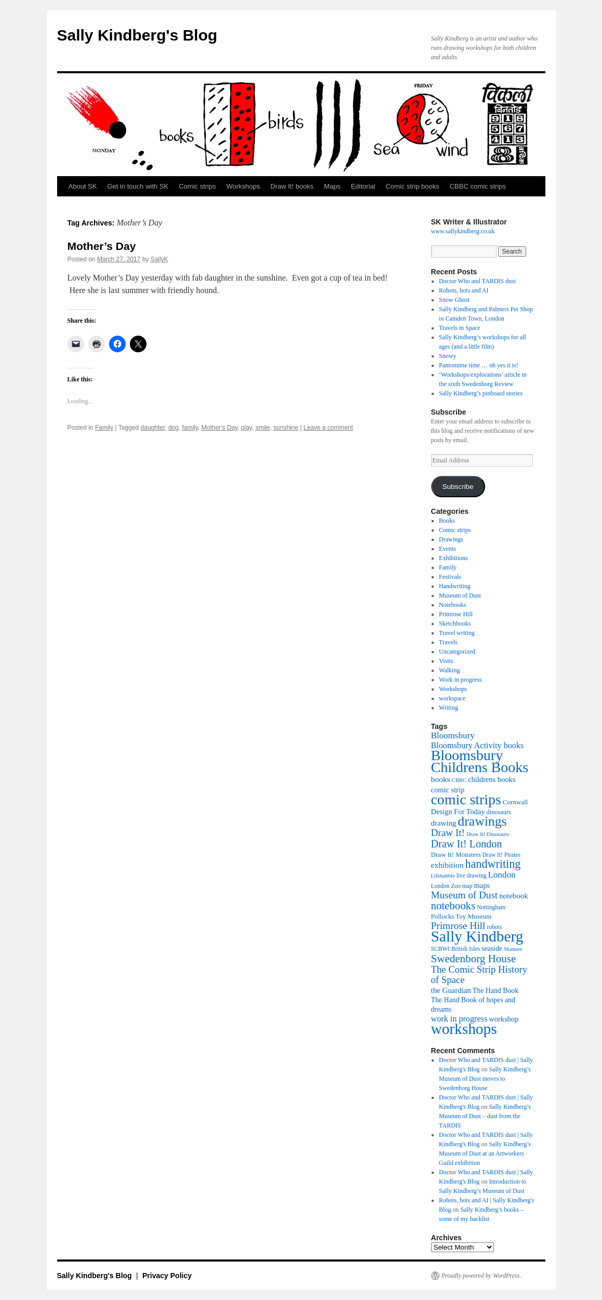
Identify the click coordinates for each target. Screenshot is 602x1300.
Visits (446, 661)
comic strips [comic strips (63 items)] (466, 799)
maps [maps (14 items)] (482, 885)
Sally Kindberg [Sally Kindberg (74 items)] (477, 936)
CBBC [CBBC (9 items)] (459, 780)
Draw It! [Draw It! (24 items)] (448, 832)
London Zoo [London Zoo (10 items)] (446, 886)
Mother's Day (219, 427)
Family (104, 427)
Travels (448, 642)
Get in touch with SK (137, 186)
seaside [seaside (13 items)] (491, 948)
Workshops (243, 186)
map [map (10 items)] (467, 886)
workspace (452, 698)
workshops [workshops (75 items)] (464, 1028)
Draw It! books (292, 186)
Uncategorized (457, 651)
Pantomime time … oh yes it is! (478, 365)
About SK (83, 186)
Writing (448, 707)
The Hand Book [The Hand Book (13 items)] (495, 990)
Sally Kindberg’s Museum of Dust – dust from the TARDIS (485, 1116)
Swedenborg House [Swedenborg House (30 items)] (473, 958)
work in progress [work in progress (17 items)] (459, 1018)
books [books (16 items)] (440, 779)
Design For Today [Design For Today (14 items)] (458, 811)
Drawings (451, 539)
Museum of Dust (460, 595)
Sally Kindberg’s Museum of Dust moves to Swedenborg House (485, 1079)
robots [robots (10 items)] (494, 927)
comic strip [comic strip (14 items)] (448, 790)
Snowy (447, 356)
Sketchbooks (455, 623)
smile (263, 427)
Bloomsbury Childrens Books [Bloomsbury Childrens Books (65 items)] (480, 761)
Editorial (363, 186)
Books (447, 520)
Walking (449, 670)
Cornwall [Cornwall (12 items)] (515, 802)
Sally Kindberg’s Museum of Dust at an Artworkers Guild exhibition (485, 1153)
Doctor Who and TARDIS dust (477, 281)
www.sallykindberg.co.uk (463, 231)
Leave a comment (328, 427)
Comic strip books (412, 186)
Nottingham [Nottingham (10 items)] (491, 907)
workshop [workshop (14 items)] (503, 1019)
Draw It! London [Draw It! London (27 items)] (466, 844)
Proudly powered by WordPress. (481, 1275)
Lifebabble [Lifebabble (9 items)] (443, 876)
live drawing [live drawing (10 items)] (472, 875)
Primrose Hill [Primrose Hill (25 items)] (458, 925)
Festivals (450, 576)
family (190, 427)
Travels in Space (459, 327)
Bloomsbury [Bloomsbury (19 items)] (453, 735)
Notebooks (452, 604)
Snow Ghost (454, 299)
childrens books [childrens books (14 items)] (491, 779)
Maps (332, 186)
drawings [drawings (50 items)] (482, 821)
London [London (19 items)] (501, 875)
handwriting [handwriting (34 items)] (492, 863)
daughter (153, 427)
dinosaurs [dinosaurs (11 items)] (499, 812)
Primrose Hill (456, 614)
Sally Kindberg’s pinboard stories (481, 393)
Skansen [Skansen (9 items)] (513, 949)
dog (173, 427)
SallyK (159, 259)
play (246, 427)
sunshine (285, 427)
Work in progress (460, 679)
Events (447, 548)
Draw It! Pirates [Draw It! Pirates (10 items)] (501, 855)
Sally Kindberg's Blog (137, 35)
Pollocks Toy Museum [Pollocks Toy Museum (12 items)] (461, 916)
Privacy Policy (167, 1275)
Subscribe (457, 486)
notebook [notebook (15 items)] (513, 896)
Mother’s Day (102, 246)
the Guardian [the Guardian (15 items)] (451, 990)
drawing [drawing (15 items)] (444, 823)
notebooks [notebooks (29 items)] (453, 905)
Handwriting (455, 586)
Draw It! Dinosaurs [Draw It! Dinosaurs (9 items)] (487, 834)
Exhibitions (453, 558)
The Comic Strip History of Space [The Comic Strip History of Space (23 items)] (479, 974)
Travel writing (457, 632)
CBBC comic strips (478, 186)
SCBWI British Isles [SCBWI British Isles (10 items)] (455, 949)
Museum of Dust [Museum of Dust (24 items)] (464, 895)
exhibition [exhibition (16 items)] (447, 864)
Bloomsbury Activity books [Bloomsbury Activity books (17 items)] (477, 745)
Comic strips (197, 186)
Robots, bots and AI (463, 290)
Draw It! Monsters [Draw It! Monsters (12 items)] (456, 854)
